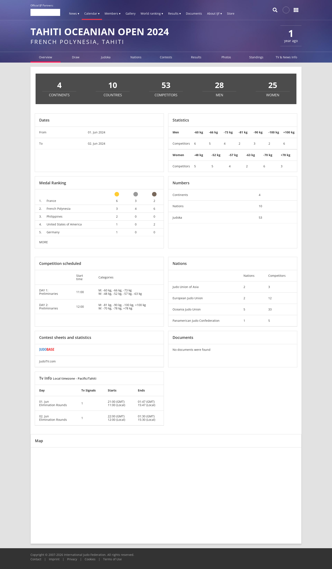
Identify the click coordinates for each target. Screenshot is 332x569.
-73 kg (228, 132)
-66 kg (213, 132)
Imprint (54, 559)
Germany (53, 232)
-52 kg (216, 155)
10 (260, 206)
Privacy (72, 559)
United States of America (64, 224)
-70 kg (267, 155)
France (51, 201)
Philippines (54, 216)
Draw (75, 57)
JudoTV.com (47, 361)
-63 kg (250, 155)
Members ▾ (112, 13)
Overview (45, 57)
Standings (256, 57)
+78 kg (285, 155)
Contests (166, 57)
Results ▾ (174, 13)
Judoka (106, 57)
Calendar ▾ (92, 13)
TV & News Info (286, 57)
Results (196, 57)
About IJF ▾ (214, 13)
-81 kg (243, 132)
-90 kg (258, 132)
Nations (135, 57)
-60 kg (198, 132)
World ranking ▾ (152, 13)
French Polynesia (59, 209)
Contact (35, 559)
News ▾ (74, 13)
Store (230, 13)
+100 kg (289, 132)
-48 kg (198, 155)
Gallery (131, 13)
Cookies (90, 559)
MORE (43, 242)
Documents (194, 13)
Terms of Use (112, 559)
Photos (226, 57)
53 (260, 217)
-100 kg (273, 132)
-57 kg (233, 155)
